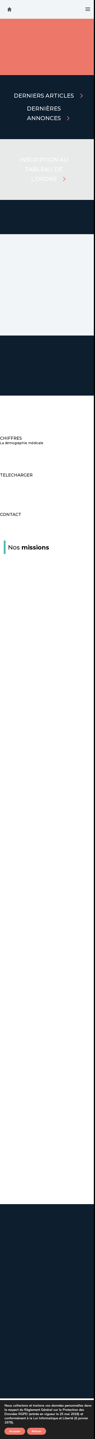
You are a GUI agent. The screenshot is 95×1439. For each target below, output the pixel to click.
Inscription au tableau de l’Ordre (44, 169)
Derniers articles (44, 95)
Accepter (14, 1431)
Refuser (36, 1431)
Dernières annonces (44, 113)
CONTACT (10, 514)
